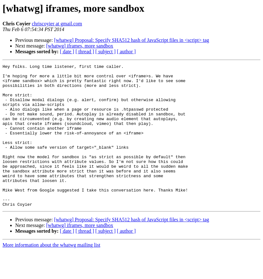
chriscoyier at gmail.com (57, 23)
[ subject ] (105, 51)
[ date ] (67, 51)
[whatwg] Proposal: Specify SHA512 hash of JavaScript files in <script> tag (131, 40)
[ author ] (126, 51)
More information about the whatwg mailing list (51, 273)
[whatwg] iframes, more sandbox (79, 46)
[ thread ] (84, 51)
